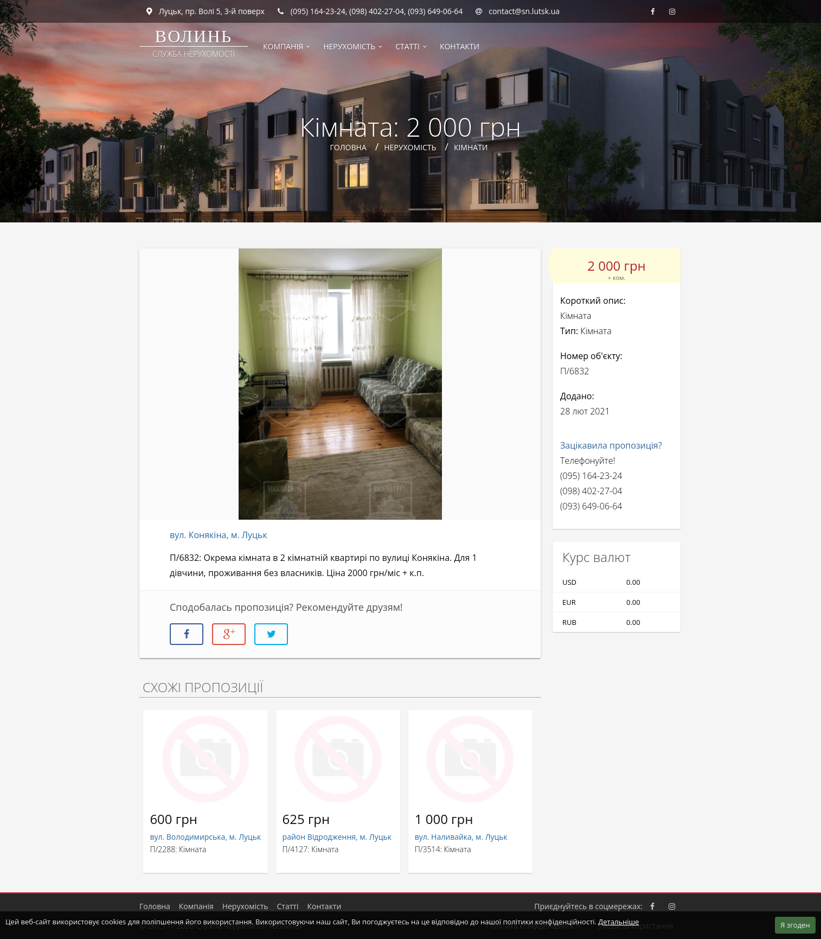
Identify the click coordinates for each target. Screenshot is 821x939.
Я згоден (795, 925)
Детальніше (618, 922)
